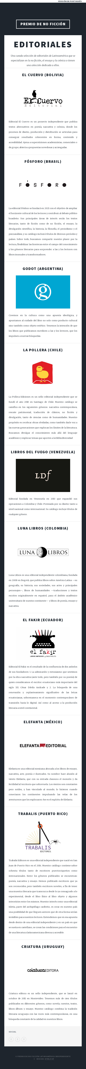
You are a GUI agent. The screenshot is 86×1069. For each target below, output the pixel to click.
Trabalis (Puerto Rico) (43, 813)
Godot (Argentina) (43, 268)
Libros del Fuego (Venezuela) (43, 452)
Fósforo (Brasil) (43, 161)
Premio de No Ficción (43, 24)
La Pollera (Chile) (43, 350)
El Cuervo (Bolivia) (43, 74)
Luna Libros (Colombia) (43, 528)
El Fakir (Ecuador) (43, 620)
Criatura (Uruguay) (43, 946)
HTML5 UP (49, 1059)
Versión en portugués (70, 1)
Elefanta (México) (43, 722)
